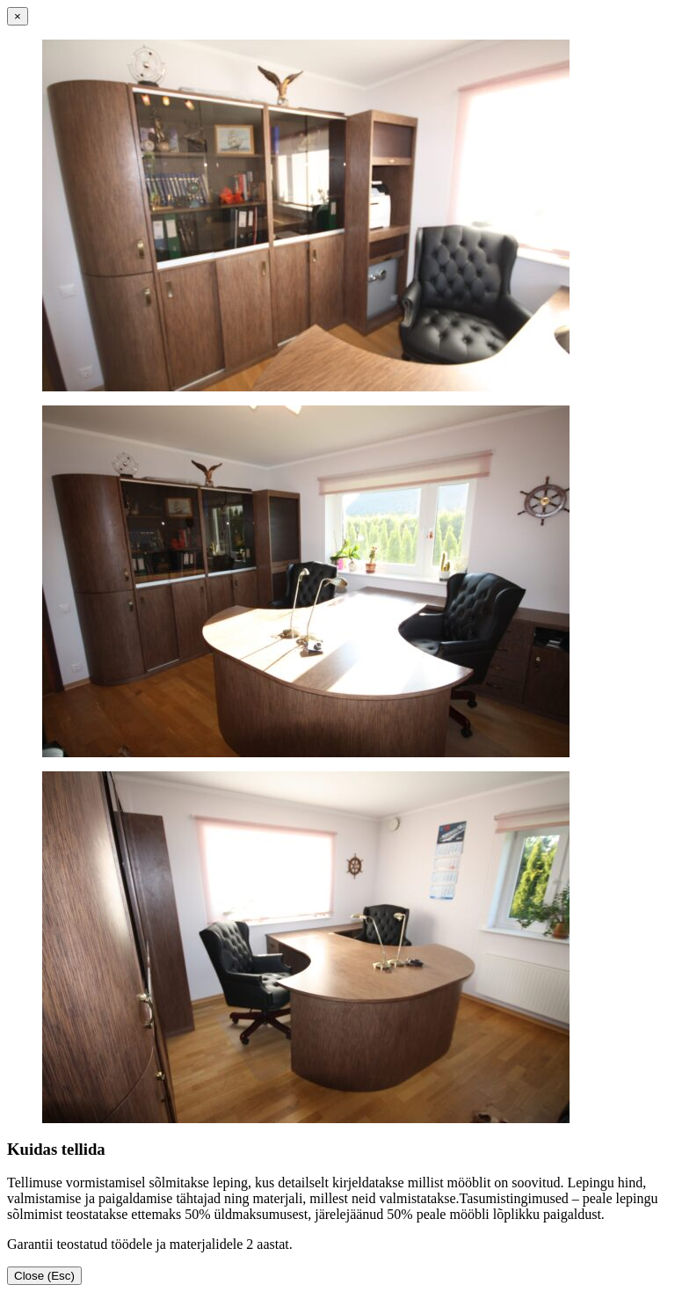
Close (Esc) (44, 1275)
